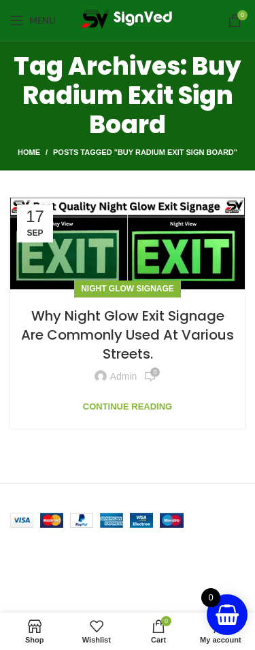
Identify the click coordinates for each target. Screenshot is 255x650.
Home (29, 152)
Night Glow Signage (127, 288)
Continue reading (127, 406)
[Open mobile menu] (33, 20)
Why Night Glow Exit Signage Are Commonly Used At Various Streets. (127, 334)
